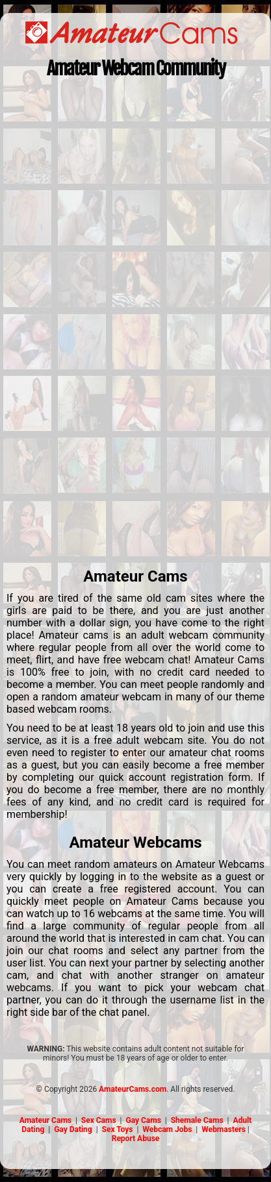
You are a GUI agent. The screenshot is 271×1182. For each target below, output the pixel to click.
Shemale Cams (197, 1120)
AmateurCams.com (132, 1089)
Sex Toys (117, 1129)
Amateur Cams (45, 1120)
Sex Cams (98, 1120)
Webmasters (223, 1129)
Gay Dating (73, 1129)
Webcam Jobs (167, 1129)
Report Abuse (136, 1138)
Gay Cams (143, 1120)
